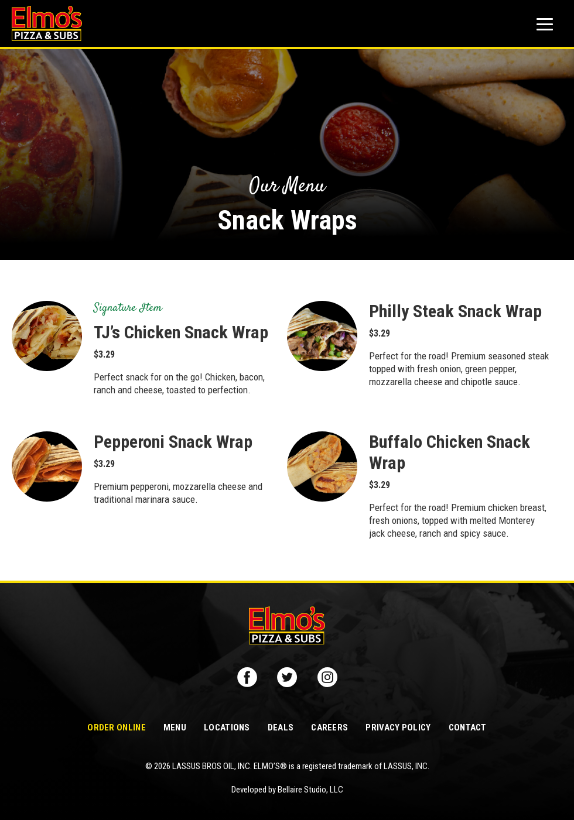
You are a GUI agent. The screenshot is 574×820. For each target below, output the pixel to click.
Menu (174, 727)
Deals (281, 727)
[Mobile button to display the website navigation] (544, 24)
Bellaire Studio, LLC (310, 789)
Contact (468, 727)
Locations (227, 727)
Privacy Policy (397, 727)
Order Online (116, 727)
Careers (329, 727)
